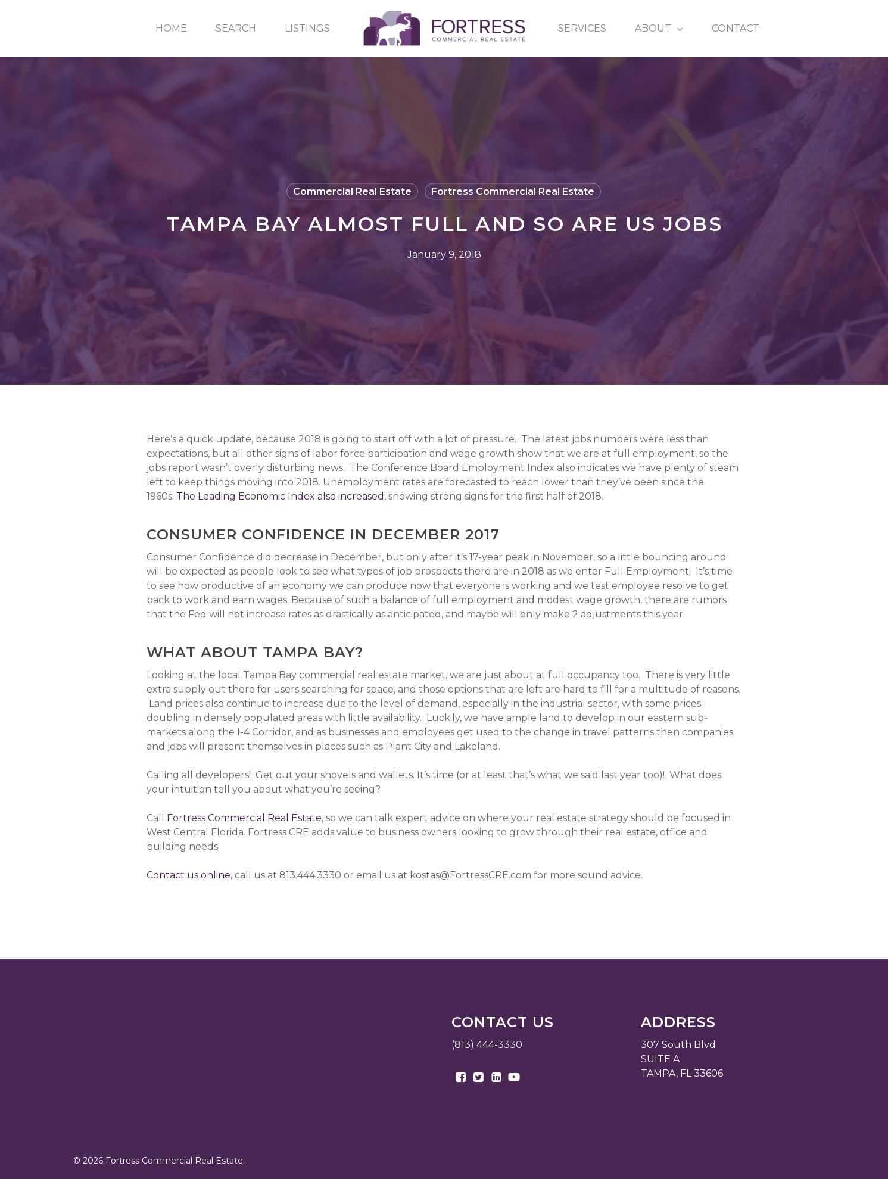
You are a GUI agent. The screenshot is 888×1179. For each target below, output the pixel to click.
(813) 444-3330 (486, 1044)
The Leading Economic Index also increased (280, 496)
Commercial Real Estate (352, 191)
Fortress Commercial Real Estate (512, 191)
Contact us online (188, 875)
